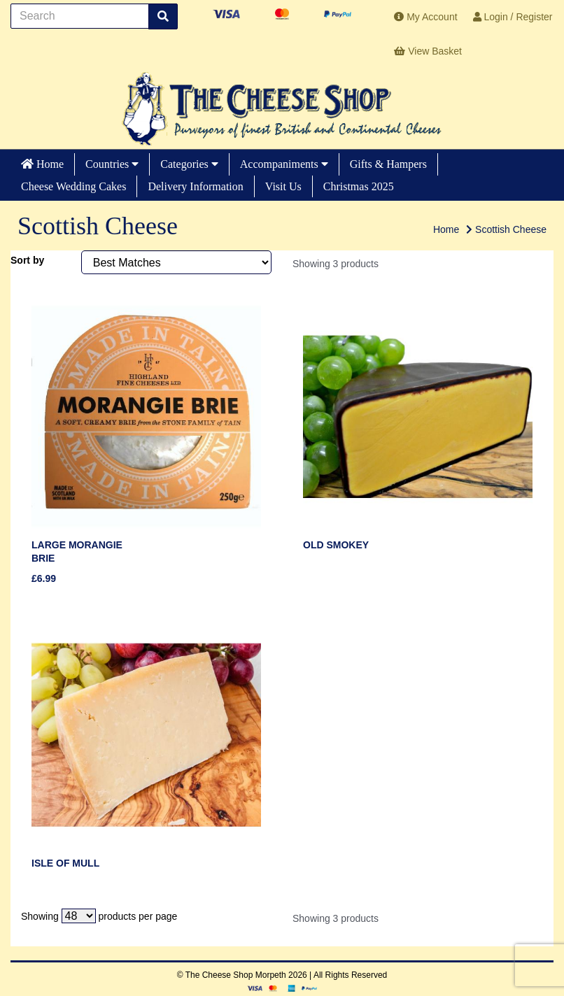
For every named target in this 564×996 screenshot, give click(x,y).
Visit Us (283, 186)
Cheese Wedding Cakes (73, 186)
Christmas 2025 (358, 186)
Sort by (27, 260)
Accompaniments (284, 164)
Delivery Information (195, 186)
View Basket (428, 51)
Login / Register (513, 16)
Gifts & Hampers (388, 164)
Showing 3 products (335, 263)
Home (42, 164)
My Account (425, 16)
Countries (112, 164)
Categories (189, 164)
